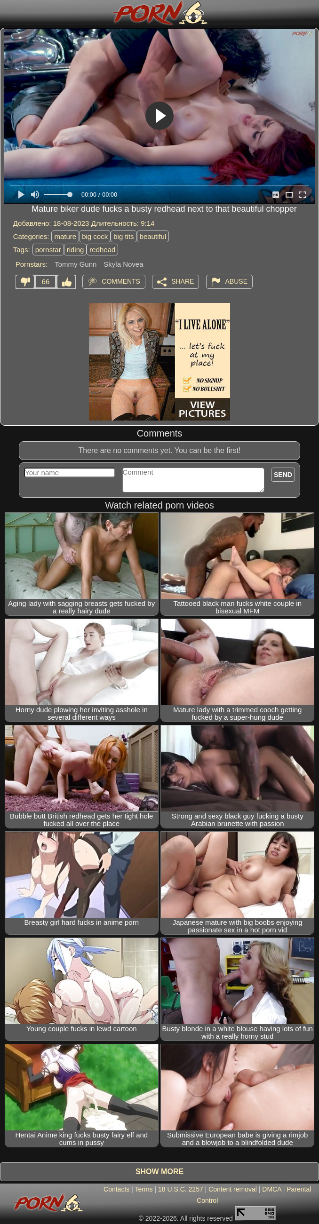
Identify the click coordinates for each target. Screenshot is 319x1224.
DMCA (271, 1189)
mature (65, 236)
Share (182, 281)
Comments (121, 281)
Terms (143, 1189)
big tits (123, 236)
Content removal (232, 1189)
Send (283, 474)
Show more (159, 1172)
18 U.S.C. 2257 (180, 1189)
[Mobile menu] (8, 12)
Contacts (116, 1189)
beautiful (153, 236)
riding (75, 250)
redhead (102, 250)
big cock (95, 236)
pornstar (48, 250)
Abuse (236, 281)
